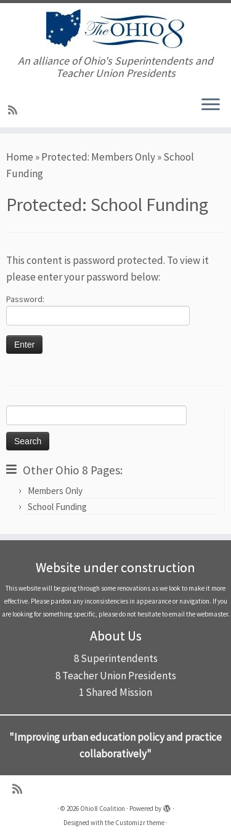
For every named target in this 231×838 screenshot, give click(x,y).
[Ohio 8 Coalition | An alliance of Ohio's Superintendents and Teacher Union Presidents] (115, 29)
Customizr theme (139, 822)
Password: (98, 309)
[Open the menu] (210, 105)
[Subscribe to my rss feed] (14, 110)
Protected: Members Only (98, 157)
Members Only (55, 491)
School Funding (57, 507)
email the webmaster (198, 614)
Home (19, 157)
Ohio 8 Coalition (102, 808)
